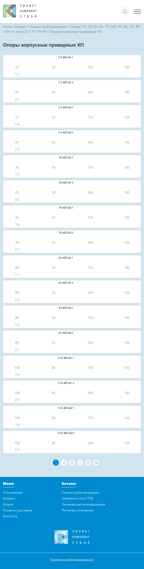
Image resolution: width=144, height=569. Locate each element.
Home (7, 27)
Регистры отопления (77, 510)
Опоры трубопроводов (48, 27)
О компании (12, 492)
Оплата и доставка (17, 510)
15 (88, 463)
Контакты (10, 516)
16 (96, 463)
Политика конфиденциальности (72, 559)
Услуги (8, 504)
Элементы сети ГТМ (77, 498)
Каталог (21, 27)
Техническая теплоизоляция (83, 504)
